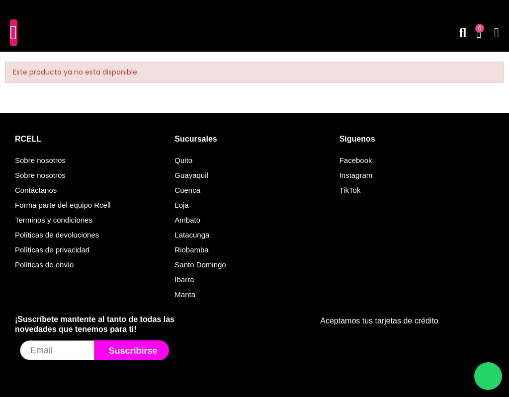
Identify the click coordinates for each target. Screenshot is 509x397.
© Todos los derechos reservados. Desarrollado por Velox (255, 383)
